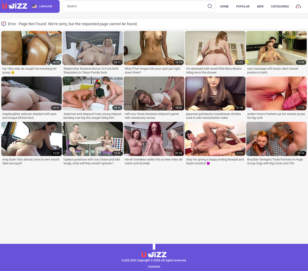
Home (224, 6)
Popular (243, 6)
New (260, 6)
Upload (298, 7)
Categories (280, 6)
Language (42, 6)
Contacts (154, 266)
